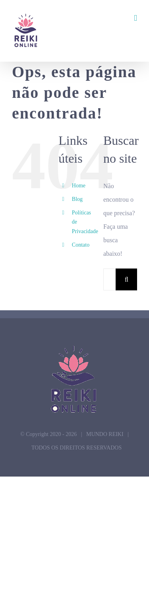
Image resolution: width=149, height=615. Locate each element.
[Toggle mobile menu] (135, 18)
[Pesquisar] (126, 279)
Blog (77, 199)
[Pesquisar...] (109, 279)
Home (78, 186)
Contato (80, 245)
